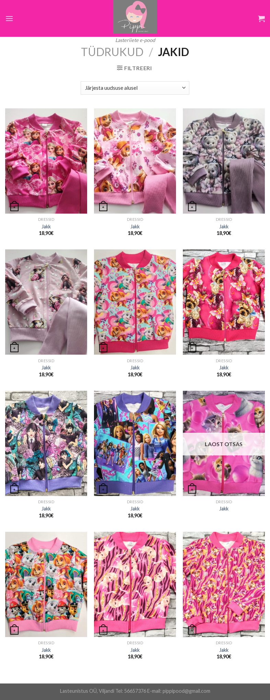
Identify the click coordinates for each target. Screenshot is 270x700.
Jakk (46, 226)
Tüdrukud (112, 51)
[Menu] (9, 18)
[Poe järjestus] (135, 88)
